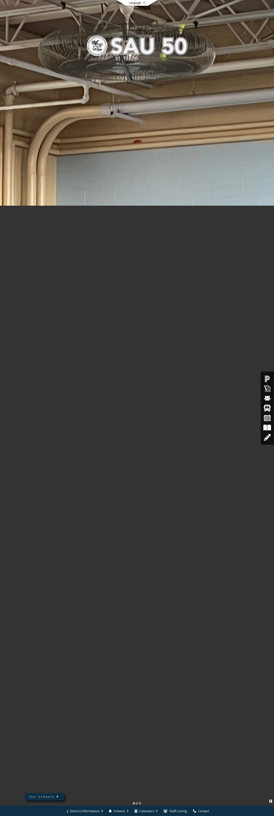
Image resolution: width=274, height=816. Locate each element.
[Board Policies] (267, 427)
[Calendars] (267, 417)
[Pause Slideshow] (270, 801)
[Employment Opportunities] (267, 398)
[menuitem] (85, 811)
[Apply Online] (267, 437)
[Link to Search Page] (237, 8)
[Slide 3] (140, 803)
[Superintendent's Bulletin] (267, 388)
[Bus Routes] (267, 408)
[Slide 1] (134, 803)
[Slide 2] (137, 803)
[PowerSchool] (267, 378)
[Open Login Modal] (250, 8)
